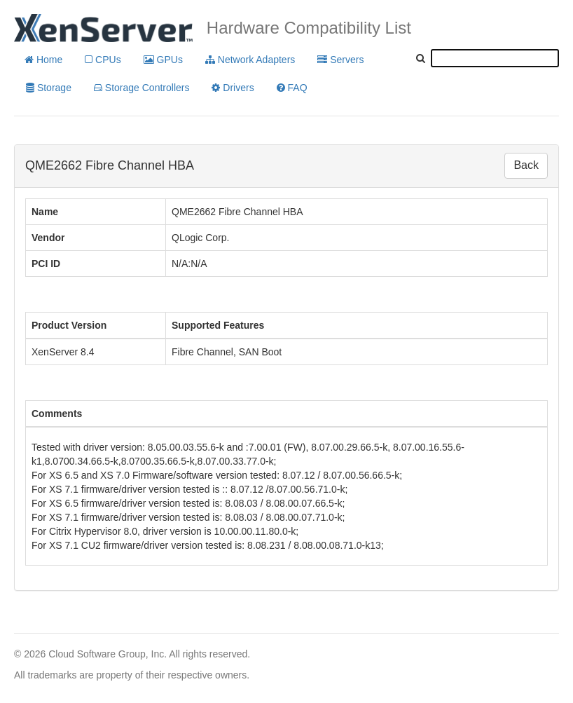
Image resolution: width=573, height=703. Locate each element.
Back (526, 165)
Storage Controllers (142, 87)
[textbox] (495, 58)
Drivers (233, 87)
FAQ (292, 87)
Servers (340, 59)
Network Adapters (250, 59)
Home (43, 59)
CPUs (102, 59)
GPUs (163, 59)
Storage (48, 87)
